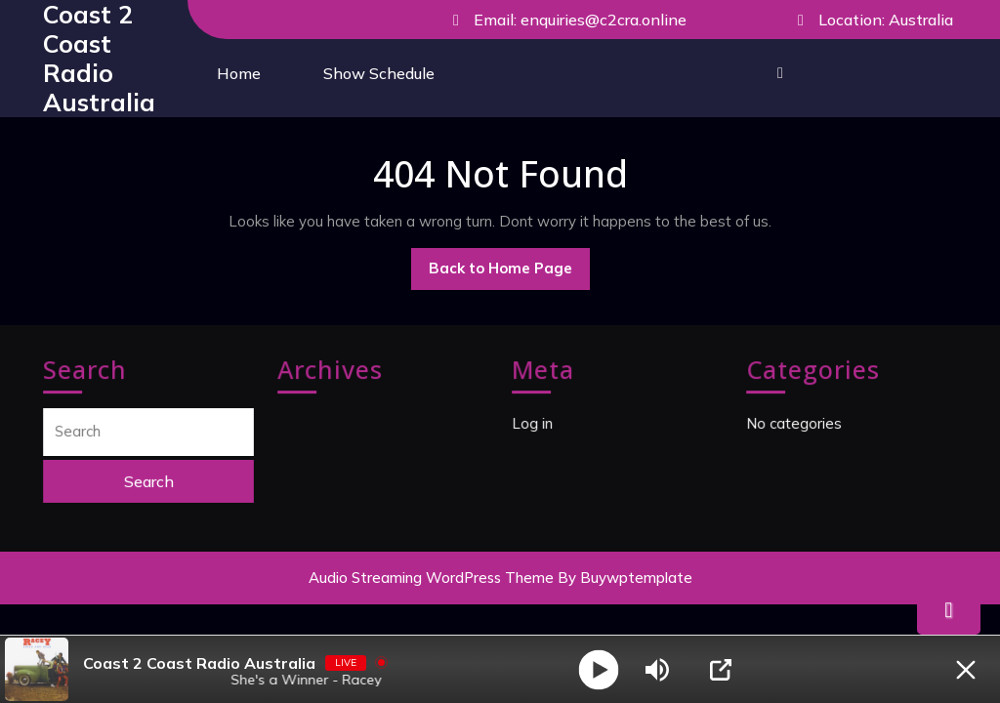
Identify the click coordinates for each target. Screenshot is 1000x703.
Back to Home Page (509, 273)
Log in (534, 423)
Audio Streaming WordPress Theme (431, 577)
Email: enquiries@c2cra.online (563, 20)
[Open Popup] (720, 669)
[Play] (599, 669)
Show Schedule (379, 73)
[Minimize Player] (965, 669)
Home (239, 73)
